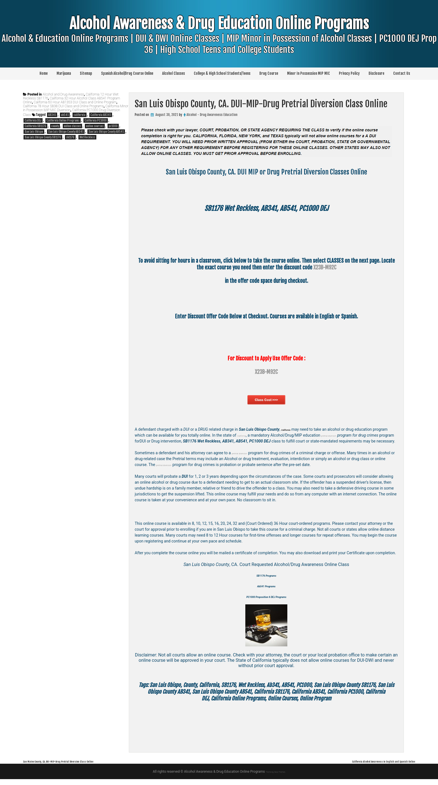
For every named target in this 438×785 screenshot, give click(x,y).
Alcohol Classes (173, 73)
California (245, 435)
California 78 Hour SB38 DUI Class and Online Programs (63, 106)
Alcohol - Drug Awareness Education (212, 115)
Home (43, 73)
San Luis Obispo (34, 131)
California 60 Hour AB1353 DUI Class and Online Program (75, 102)
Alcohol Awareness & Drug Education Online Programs (219, 47)
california (79, 115)
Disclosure (376, 73)
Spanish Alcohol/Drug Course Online (127, 73)
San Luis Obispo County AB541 (106, 131)
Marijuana (64, 73)
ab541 (65, 115)
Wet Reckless (87, 137)
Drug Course (268, 73)
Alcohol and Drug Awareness (63, 94)
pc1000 (113, 126)
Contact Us (401, 73)
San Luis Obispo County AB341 (65, 131)
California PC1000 (96, 120)
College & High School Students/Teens (222, 73)
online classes (72, 126)
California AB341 (100, 115)
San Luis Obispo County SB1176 (43, 137)
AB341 (52, 115)
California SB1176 (35, 126)
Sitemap (86, 73)
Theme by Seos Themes (275, 777)
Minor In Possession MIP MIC (308, 73)
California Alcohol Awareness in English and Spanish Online (362, 767)
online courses (95, 126)
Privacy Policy (349, 73)
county (55, 126)
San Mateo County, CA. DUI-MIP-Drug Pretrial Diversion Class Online (84, 767)
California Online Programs (63, 120)
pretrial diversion (341, 435)
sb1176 (70, 137)
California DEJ (33, 120)
